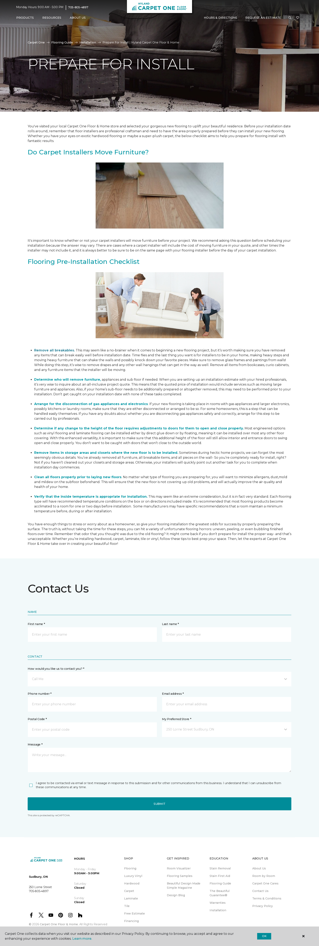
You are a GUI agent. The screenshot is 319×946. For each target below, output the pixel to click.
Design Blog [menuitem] (176, 895)
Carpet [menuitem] (129, 891)
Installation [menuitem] (218, 910)
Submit (159, 804)
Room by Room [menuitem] (263, 876)
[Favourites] (298, 17)
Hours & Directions (220, 18)
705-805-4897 (78, 7)
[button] (290, 17)
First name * (36, 624)
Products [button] (25, 18)
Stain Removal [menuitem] (220, 868)
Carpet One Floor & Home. (59, 924)
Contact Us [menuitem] (260, 891)
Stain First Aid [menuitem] (220, 876)
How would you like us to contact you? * (56, 668)
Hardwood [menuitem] (131, 883)
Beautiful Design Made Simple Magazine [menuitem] (183, 886)
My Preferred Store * (176, 719)
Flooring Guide (62, 42)
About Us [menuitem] (259, 868)
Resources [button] (51, 18)
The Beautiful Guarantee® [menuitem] (219, 893)
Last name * (170, 624)
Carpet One (36, 42)
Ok (264, 936)
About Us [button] (78, 18)
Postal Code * (37, 719)
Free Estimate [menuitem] (134, 913)
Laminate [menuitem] (131, 898)
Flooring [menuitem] (130, 868)
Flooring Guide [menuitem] (220, 883)
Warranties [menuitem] (218, 903)
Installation (87, 42)
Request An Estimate (263, 18)
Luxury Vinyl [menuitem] (133, 876)
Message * (35, 744)
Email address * (173, 693)
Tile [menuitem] (127, 906)
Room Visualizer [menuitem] (179, 868)
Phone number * (39, 693)
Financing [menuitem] (131, 921)
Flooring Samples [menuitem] (179, 876)
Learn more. (82, 939)
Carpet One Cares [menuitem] (265, 883)
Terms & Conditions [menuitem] (266, 898)
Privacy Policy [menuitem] (262, 906)
